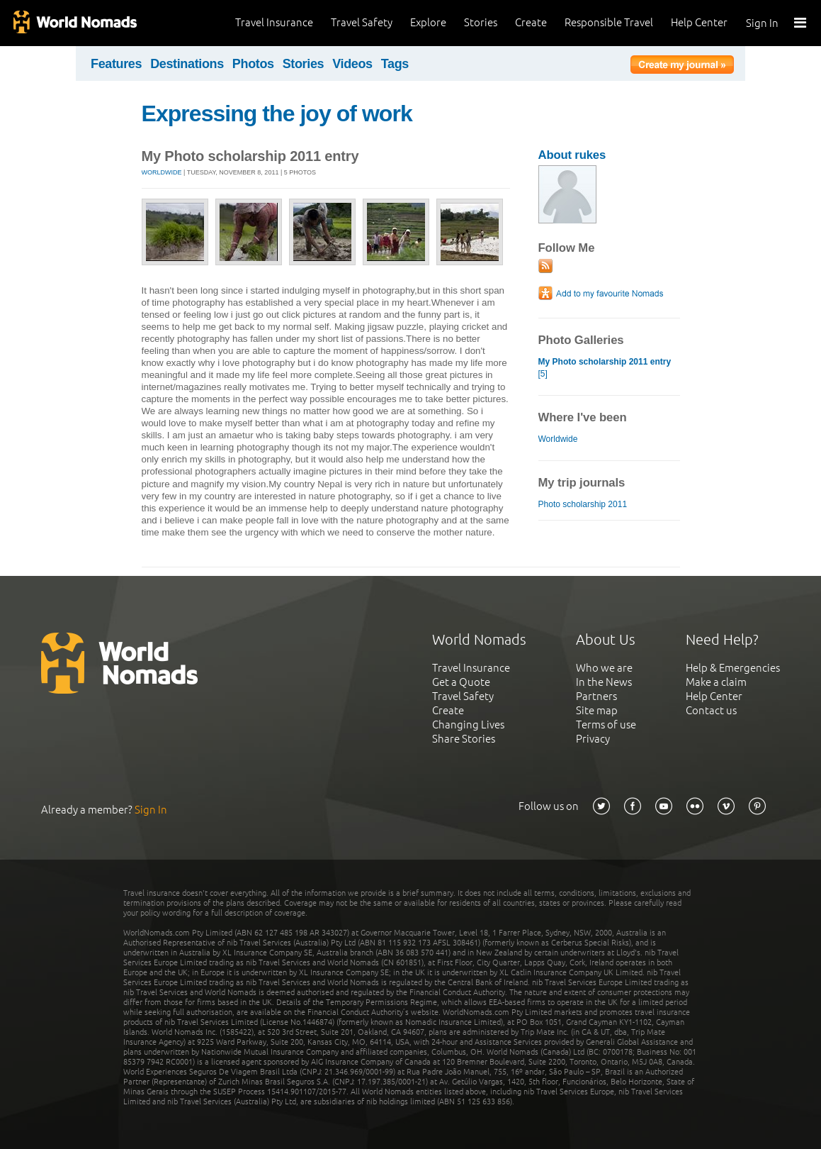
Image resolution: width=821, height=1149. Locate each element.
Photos (253, 64)
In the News (604, 682)
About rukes (572, 155)
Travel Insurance (274, 22)
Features (116, 64)
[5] (605, 368)
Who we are (604, 668)
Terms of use (606, 724)
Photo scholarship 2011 (583, 504)
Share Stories (463, 739)
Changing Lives (468, 724)
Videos (352, 64)
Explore (428, 22)
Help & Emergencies (733, 668)
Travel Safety (361, 22)
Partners (596, 696)
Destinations (187, 64)
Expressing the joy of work (277, 113)
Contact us (711, 710)
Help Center (699, 22)
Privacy (593, 739)
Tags (395, 64)
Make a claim (716, 682)
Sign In (762, 23)
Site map (597, 710)
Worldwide (162, 172)
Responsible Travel (609, 22)
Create (531, 22)
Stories (480, 22)
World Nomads (74, 23)
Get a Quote (461, 682)
